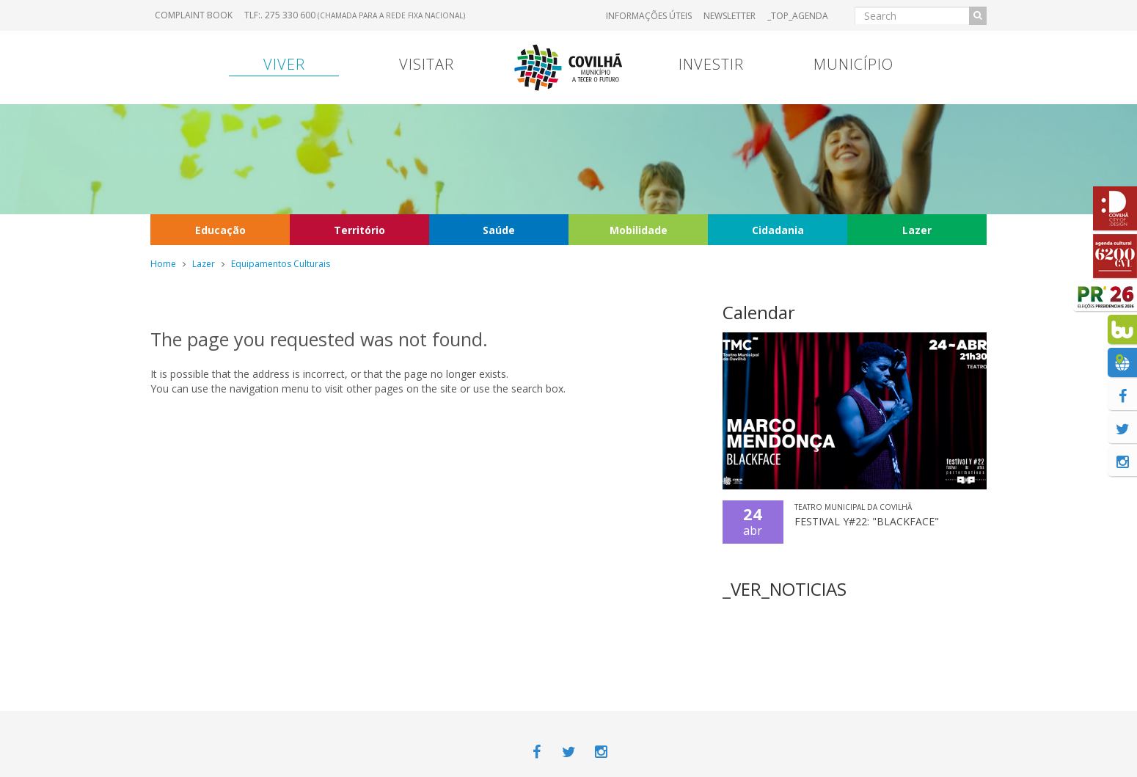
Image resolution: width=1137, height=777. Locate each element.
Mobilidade (639, 230)
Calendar (759, 312)
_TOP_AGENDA (797, 16)
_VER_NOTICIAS (785, 589)
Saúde (499, 230)
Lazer (917, 230)
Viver (284, 64)
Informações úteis (649, 16)
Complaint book (194, 15)
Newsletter (729, 16)
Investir (711, 64)
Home (163, 264)
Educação (220, 230)
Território (359, 230)
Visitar (426, 64)
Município (853, 64)
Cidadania (778, 230)
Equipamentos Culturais (280, 264)
